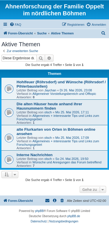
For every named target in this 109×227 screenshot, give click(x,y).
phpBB (39, 211)
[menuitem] (15, 24)
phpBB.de (73, 216)
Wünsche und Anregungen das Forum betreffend (66, 162)
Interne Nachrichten (35, 155)
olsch (48, 112)
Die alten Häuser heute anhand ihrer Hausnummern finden (49, 106)
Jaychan (50, 90)
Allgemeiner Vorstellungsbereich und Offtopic (64, 93)
